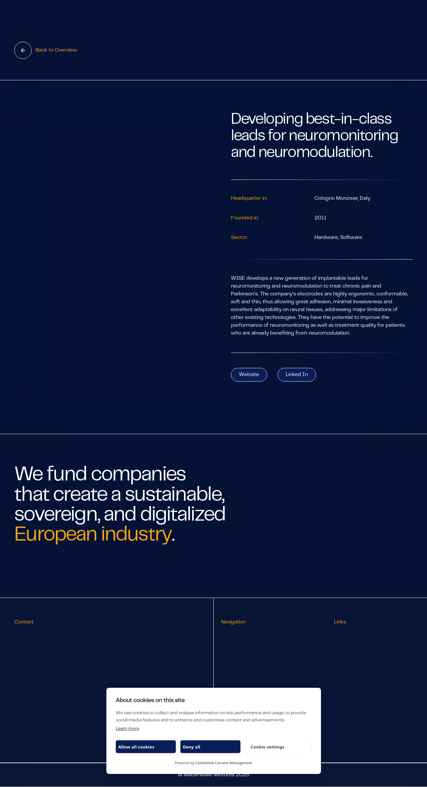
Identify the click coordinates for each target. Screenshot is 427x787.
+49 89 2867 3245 (37, 644)
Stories (229, 664)
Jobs (226, 674)
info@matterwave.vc (39, 635)
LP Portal (344, 644)
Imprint (343, 682)
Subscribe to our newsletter (367, 654)
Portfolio (231, 635)
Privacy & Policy (353, 672)
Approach (232, 654)
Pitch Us (230, 684)
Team (227, 644)
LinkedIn (344, 635)
